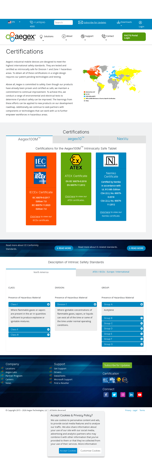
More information (87, 443)
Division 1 (62, 304)
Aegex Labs (11, 372)
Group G (108, 344)
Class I (14, 304)
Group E (108, 333)
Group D (108, 328)
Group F (108, 338)
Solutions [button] (46, 36)
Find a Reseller (61, 383)
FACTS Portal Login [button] (131, 36)
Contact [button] (108, 36)
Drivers (57, 372)
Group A (108, 304)
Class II (14, 329)
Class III (14, 334)
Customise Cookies (90, 450)
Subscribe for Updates (117, 365)
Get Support (60, 368)
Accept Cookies (68, 450)
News (8, 383)
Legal (135, 410)
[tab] (29, 140)
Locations (10, 368)
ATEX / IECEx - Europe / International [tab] (111, 271)
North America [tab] (41, 272)
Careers (9, 379)
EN (11, 22)
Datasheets (59, 375)
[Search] (63, 22)
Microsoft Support (63, 379)
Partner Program (14, 375)
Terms (142, 410)
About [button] (67, 36)
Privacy (128, 410)
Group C (108, 323)
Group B (108, 318)
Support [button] (87, 36)
